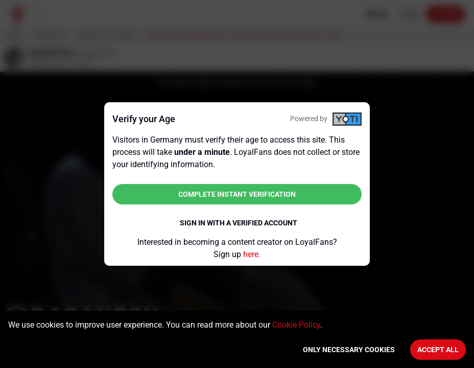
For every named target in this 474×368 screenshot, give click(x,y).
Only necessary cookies (349, 350)
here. (251, 254)
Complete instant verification (237, 194)
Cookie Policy (296, 325)
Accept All (438, 350)
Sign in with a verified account (238, 223)
